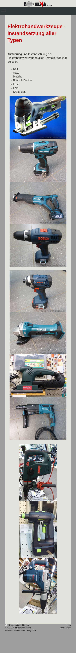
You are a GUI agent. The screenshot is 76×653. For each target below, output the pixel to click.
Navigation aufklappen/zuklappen (38, 11)
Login (68, 625)
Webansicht (65, 628)
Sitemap (25, 625)
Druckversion (12, 625)
